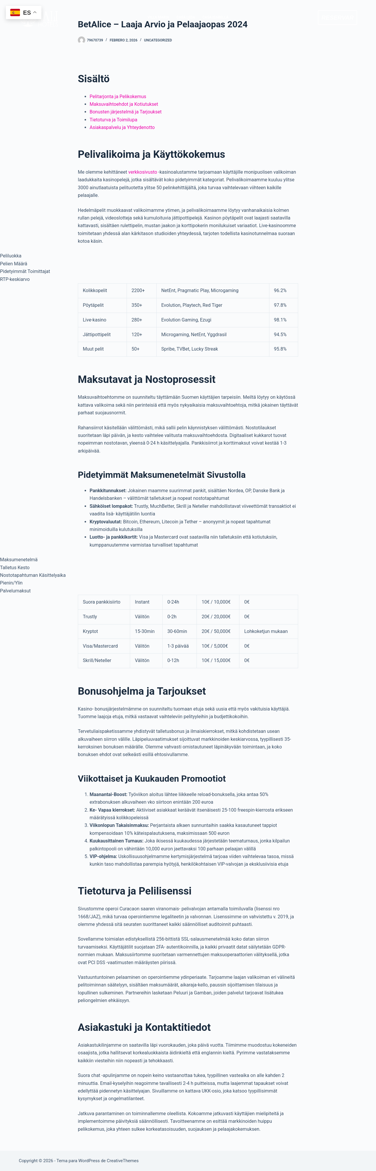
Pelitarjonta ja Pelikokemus (118, 96)
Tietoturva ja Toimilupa (113, 120)
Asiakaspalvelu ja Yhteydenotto (122, 127)
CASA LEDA (186, 17)
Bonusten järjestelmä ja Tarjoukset (126, 112)
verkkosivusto (142, 172)
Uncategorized (158, 40)
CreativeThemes (123, 1160)
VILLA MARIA (158, 17)
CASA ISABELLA (215, 17)
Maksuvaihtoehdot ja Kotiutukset (124, 104)
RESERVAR (337, 17)
